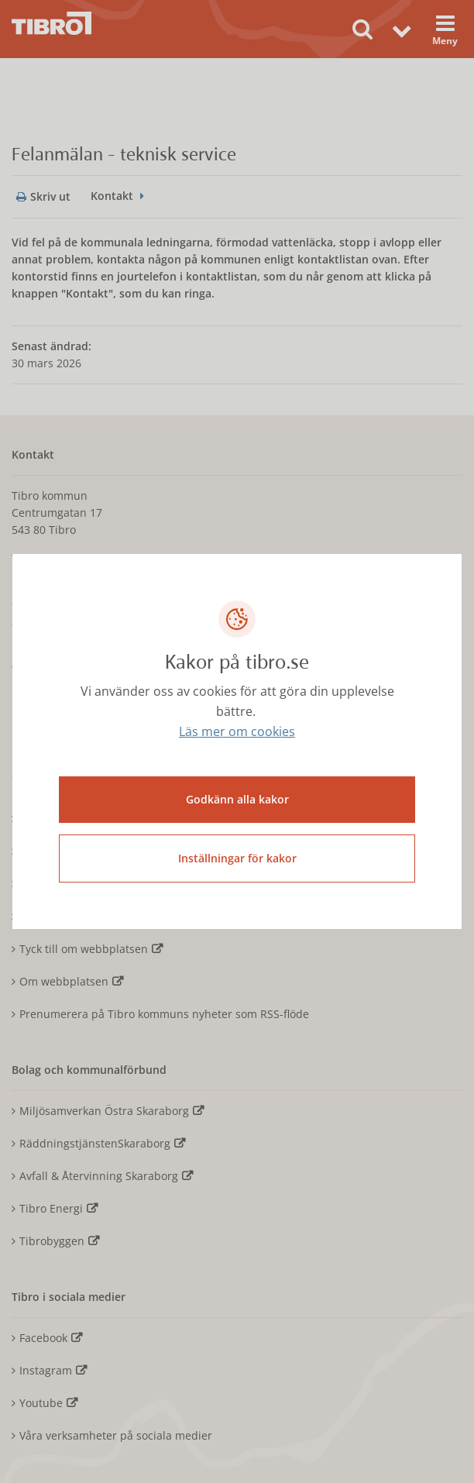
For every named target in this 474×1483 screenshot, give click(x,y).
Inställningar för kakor (237, 858)
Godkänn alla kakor (237, 799)
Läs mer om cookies (237, 731)
